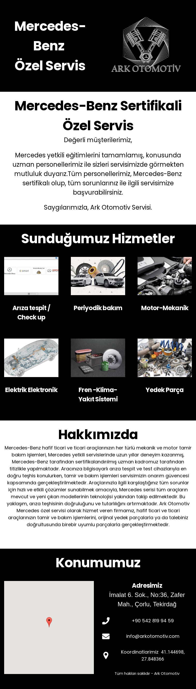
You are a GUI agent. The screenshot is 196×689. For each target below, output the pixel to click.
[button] (49, 622)
